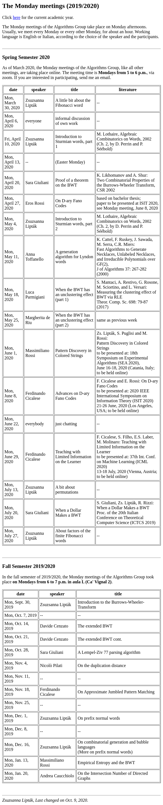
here (17, 17)
